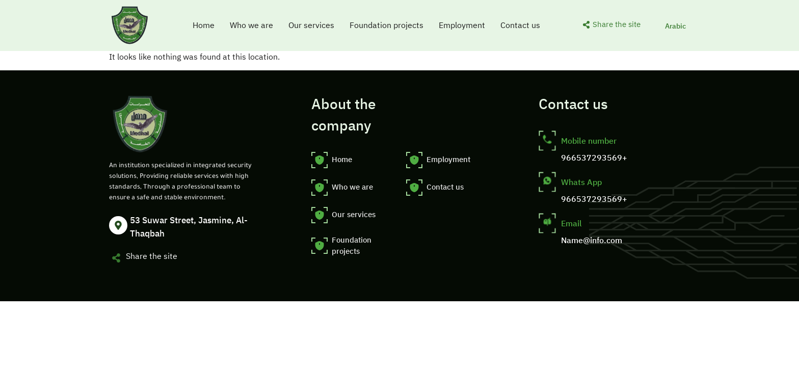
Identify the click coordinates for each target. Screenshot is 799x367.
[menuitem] (675, 26)
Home (204, 25)
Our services (311, 25)
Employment (462, 25)
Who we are (251, 25)
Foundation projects (386, 25)
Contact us (520, 25)
